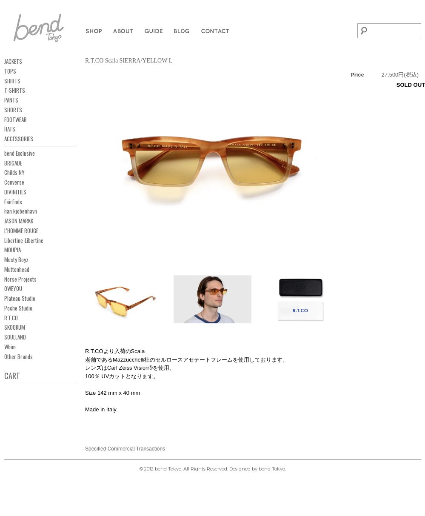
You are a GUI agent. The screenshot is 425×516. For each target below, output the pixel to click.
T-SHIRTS (14, 90)
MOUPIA (12, 249)
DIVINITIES (15, 192)
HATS (9, 129)
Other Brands (18, 356)
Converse (14, 182)
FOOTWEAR (15, 119)
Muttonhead (16, 269)
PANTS (11, 100)
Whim (10, 346)
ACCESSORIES (18, 138)
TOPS (10, 71)
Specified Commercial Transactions (125, 449)
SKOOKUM (14, 327)
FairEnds (13, 201)
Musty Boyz (16, 259)
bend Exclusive (19, 153)
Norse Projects (20, 279)
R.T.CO (11, 318)
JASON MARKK (18, 221)
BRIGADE (13, 163)
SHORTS (13, 109)
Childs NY (14, 172)
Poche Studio (18, 308)
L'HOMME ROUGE (21, 230)
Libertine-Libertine (23, 240)
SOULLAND (15, 337)
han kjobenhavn (20, 211)
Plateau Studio (19, 298)
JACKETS (13, 61)
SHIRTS (12, 81)
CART (12, 375)
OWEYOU (13, 288)
